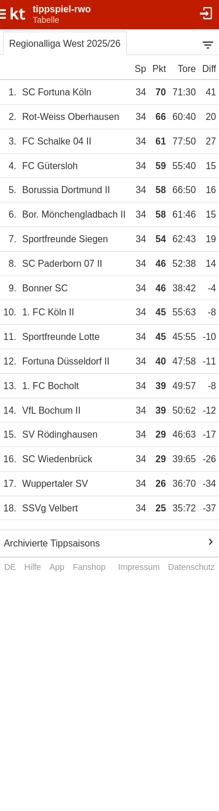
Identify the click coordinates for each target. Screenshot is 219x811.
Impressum (138, 567)
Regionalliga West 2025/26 (64, 44)
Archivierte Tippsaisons (52, 543)
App (57, 567)
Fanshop (89, 567)
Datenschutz (191, 567)
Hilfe (33, 567)
